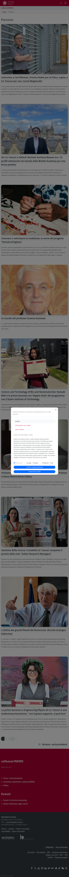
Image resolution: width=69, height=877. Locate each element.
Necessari (19, 463)
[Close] (55, 409)
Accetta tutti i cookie (34, 471)
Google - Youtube (32, 463)
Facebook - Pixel (47, 463)
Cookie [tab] (17, 421)
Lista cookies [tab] (19, 429)
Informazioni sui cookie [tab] (23, 425)
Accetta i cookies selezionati (34, 467)
